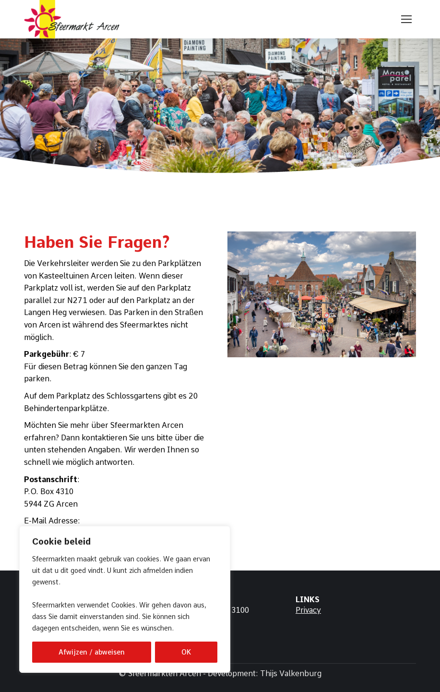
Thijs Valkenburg (290, 673)
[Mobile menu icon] (406, 19)
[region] (124, 599)
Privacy (308, 610)
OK (186, 652)
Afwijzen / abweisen (92, 652)
